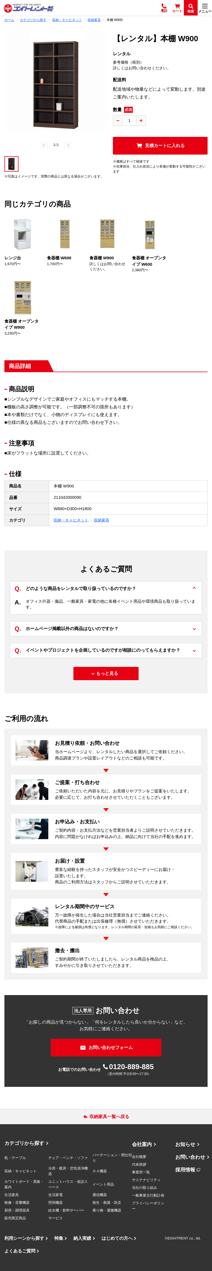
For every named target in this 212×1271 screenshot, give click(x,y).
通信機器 (99, 1195)
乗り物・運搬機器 (106, 1210)
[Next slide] (68, 145)
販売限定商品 (15, 1218)
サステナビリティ (146, 1180)
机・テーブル (15, 1158)
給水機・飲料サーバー (66, 1210)
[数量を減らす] (118, 120)
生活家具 (11, 1195)
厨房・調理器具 (17, 1210)
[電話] (164, 7)
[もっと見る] (106, 673)
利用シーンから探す (24, 1238)
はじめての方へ (117, 1238)
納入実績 (82, 1238)
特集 (58, 1238)
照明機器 (55, 1202)
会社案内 (142, 1144)
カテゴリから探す (24, 1143)
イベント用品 (103, 1184)
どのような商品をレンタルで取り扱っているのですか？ (75, 589)
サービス (55, 1218)
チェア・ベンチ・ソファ (68, 1158)
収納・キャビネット (71, 520)
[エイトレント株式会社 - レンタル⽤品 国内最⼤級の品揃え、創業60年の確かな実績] (29, 8)
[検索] (191, 7)
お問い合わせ (190, 1157)
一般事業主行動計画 (148, 1195)
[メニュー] (205, 7)
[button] (11, 164)
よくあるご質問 (19, 1251)
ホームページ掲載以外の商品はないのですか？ (66, 629)
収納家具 (101, 520)
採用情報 (185, 1170)
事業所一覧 (141, 1172)
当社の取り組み (144, 1188)
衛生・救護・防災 (106, 1202)
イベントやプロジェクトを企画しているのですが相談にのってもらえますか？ (97, 650)
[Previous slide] (43, 145)
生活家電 (55, 1195)
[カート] (177, 7)
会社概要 (139, 1157)
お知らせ (185, 1144)
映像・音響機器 (17, 1202)
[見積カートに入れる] (160, 146)
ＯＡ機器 (99, 1171)
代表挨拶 (139, 1164)
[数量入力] (129, 120)
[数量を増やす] (141, 120)
